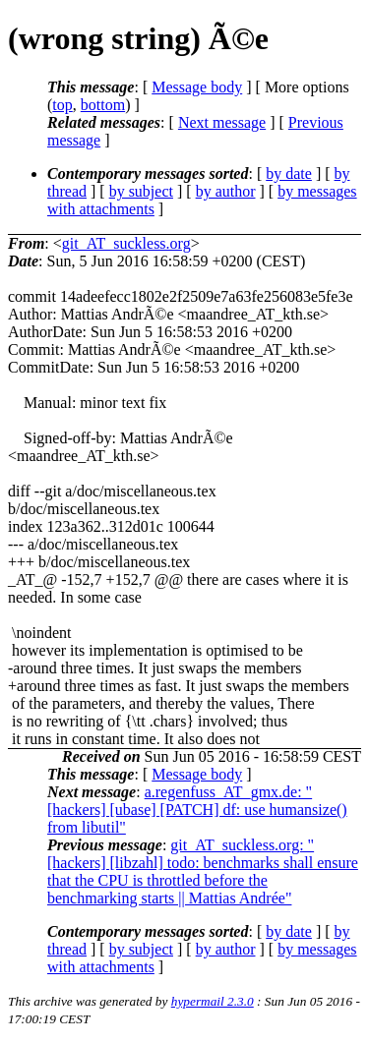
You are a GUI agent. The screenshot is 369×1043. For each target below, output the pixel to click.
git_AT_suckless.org (126, 243)
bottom (103, 104)
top (62, 104)
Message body (197, 87)
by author (226, 191)
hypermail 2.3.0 (212, 1001)
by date (289, 173)
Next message (222, 122)
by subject (141, 191)
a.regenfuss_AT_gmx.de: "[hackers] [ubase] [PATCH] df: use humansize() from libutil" (197, 809)
